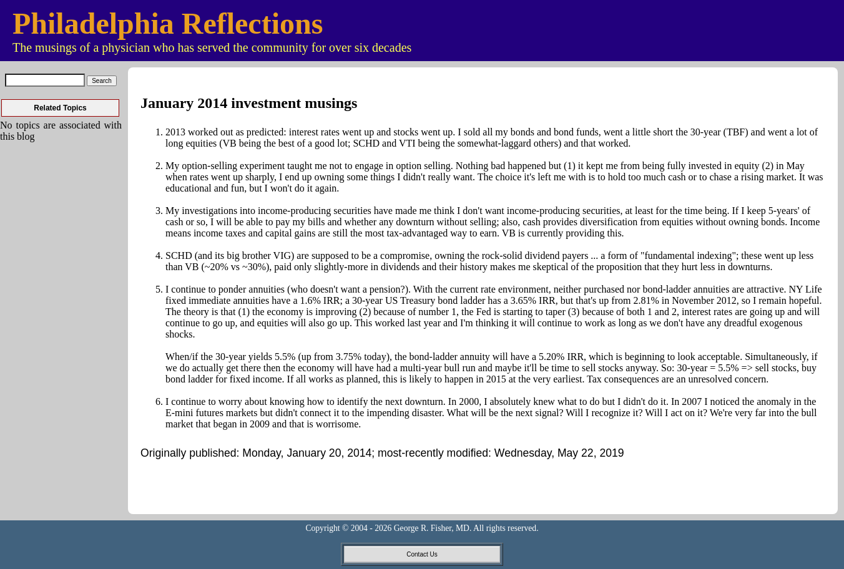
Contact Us (421, 554)
